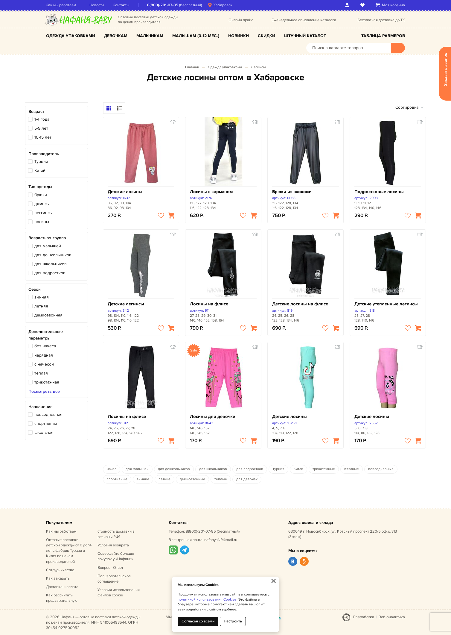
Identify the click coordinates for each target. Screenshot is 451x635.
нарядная (43, 355)
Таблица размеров (383, 35)
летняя (41, 306)
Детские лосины (125, 192)
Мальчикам (149, 35)
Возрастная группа (47, 237)
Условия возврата (113, 545)
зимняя (41, 297)
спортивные (117, 479)
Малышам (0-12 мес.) (195, 35)
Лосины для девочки (212, 416)
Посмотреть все (44, 392)
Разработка (363, 617)
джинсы (42, 203)
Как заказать (58, 578)
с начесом (44, 364)
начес (111, 469)
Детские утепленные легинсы (386, 304)
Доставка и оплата (62, 586)
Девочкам (115, 35)
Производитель (43, 153)
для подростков (49, 272)
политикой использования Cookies (207, 599)
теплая (41, 373)
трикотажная (46, 382)
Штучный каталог (305, 35)
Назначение (40, 406)
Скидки (266, 35)
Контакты (121, 5)
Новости (97, 5)
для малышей (47, 245)
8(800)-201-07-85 (163, 5)
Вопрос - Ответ (110, 567)
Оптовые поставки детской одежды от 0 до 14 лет (69, 550)
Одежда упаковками (70, 35)
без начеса (45, 345)
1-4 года (41, 119)
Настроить (233, 621)
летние (164, 479)
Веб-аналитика (392, 617)
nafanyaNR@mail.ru (220, 539)
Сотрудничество (60, 570)
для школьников (50, 263)
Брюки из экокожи (292, 192)
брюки (40, 194)
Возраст (36, 111)
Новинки (238, 35)
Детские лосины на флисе (300, 304)
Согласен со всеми (198, 621)
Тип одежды (40, 186)
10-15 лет (42, 137)
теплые (220, 479)
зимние (143, 479)
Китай (39, 170)
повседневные (381, 469)
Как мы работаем (61, 5)
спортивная (45, 423)
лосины (41, 221)
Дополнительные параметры (45, 335)
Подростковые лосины (379, 192)
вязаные (351, 469)
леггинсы (43, 212)
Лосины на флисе (209, 304)
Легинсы (258, 67)
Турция (41, 161)
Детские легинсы (126, 304)
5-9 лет (41, 128)
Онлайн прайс (240, 20)
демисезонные (192, 479)
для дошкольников (52, 254)
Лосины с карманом (211, 192)
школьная (44, 432)
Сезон (34, 289)
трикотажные (324, 469)
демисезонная (48, 315)
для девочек (247, 479)
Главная (192, 67)
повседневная (48, 414)
